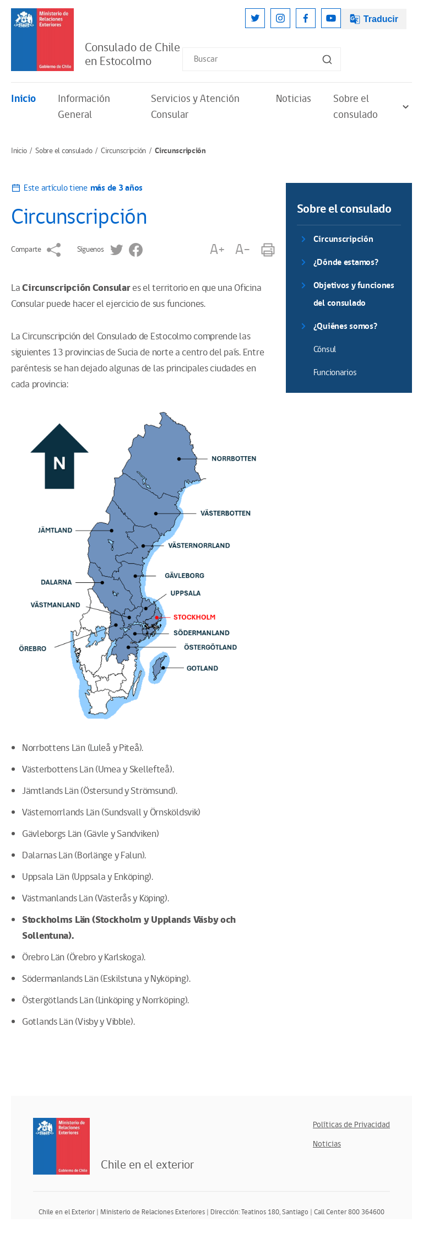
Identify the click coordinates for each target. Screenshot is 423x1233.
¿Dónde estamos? (345, 262)
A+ (217, 250)
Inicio (23, 98)
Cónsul (324, 349)
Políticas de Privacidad (351, 1125)
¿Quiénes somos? (345, 326)
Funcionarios (335, 372)
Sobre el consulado (372, 106)
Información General (84, 106)
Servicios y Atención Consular (195, 106)
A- (242, 250)
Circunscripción (123, 150)
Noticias (293, 98)
